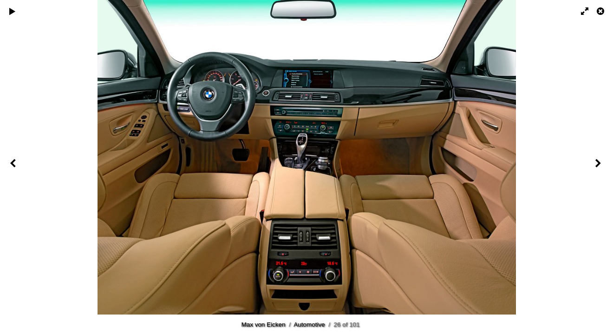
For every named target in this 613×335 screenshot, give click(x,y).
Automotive (309, 324)
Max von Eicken (263, 324)
